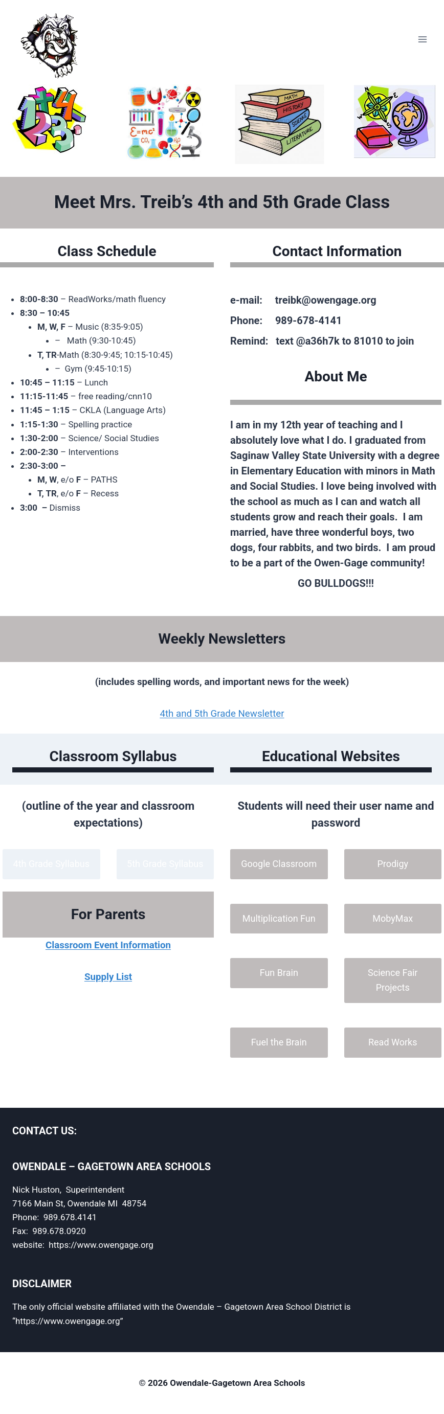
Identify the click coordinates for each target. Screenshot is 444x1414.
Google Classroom (279, 863)
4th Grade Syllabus (51, 863)
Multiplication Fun (279, 918)
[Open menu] (422, 40)
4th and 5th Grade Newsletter (222, 713)
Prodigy (392, 863)
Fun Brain (279, 972)
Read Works (392, 1042)
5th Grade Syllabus (165, 863)
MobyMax (392, 918)
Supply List (108, 977)
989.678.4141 (70, 1217)
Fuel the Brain (279, 1042)
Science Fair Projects (392, 980)
